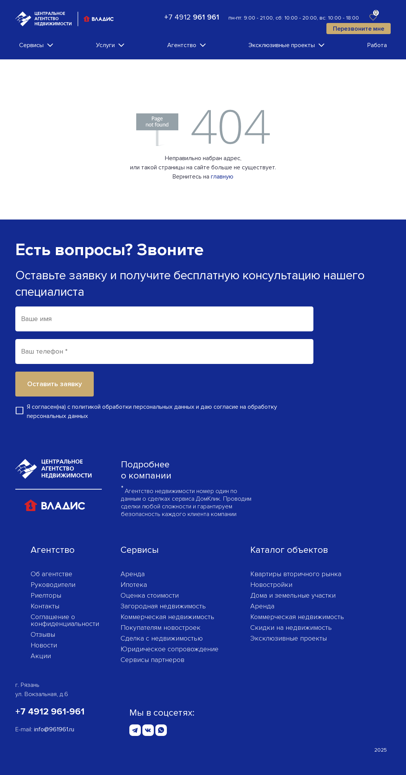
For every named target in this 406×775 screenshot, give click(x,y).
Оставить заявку (54, 384)
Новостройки (271, 584)
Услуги (105, 45)
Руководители (53, 584)
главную (222, 176)
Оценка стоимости (150, 595)
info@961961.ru (54, 729)
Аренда (133, 574)
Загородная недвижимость (163, 606)
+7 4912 (191, 17)
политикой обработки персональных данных (133, 407)
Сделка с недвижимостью (162, 638)
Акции (41, 656)
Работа (377, 45)
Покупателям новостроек (161, 627)
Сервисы (31, 45)
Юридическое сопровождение (169, 649)
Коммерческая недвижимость (167, 617)
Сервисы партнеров (152, 659)
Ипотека (134, 584)
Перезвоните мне (358, 29)
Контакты (45, 606)
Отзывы (43, 634)
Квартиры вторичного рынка (295, 574)
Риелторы (46, 595)
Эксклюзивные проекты (281, 45)
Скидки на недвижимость (291, 627)
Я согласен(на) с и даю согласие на (152, 411)
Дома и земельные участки (293, 595)
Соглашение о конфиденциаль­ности (65, 620)
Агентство (181, 45)
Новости (44, 645)
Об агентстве (51, 574)
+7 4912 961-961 (50, 711)
